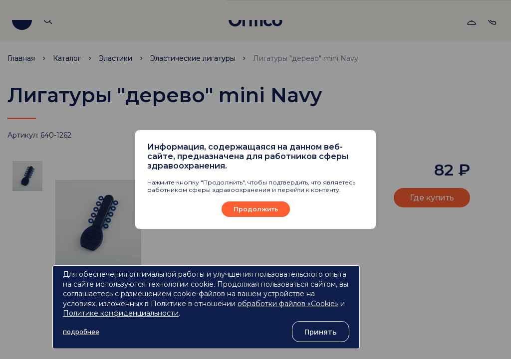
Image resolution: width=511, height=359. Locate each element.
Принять (320, 332)
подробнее (81, 331)
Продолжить (256, 209)
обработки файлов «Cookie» (288, 303)
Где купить (432, 197)
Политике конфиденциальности (121, 313)
